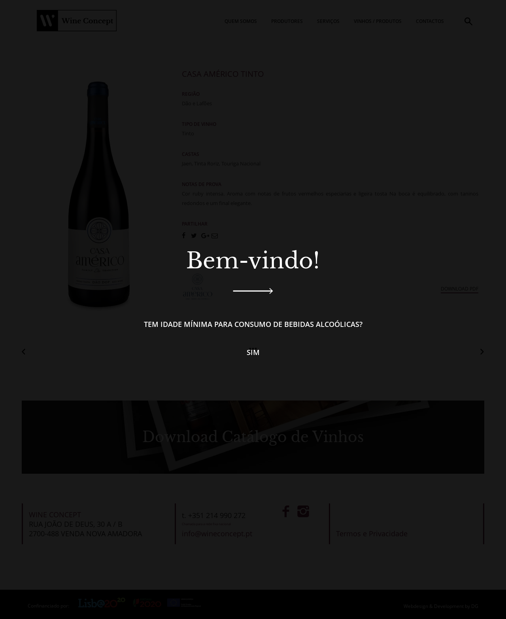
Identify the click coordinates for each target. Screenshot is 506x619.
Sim (253, 352)
